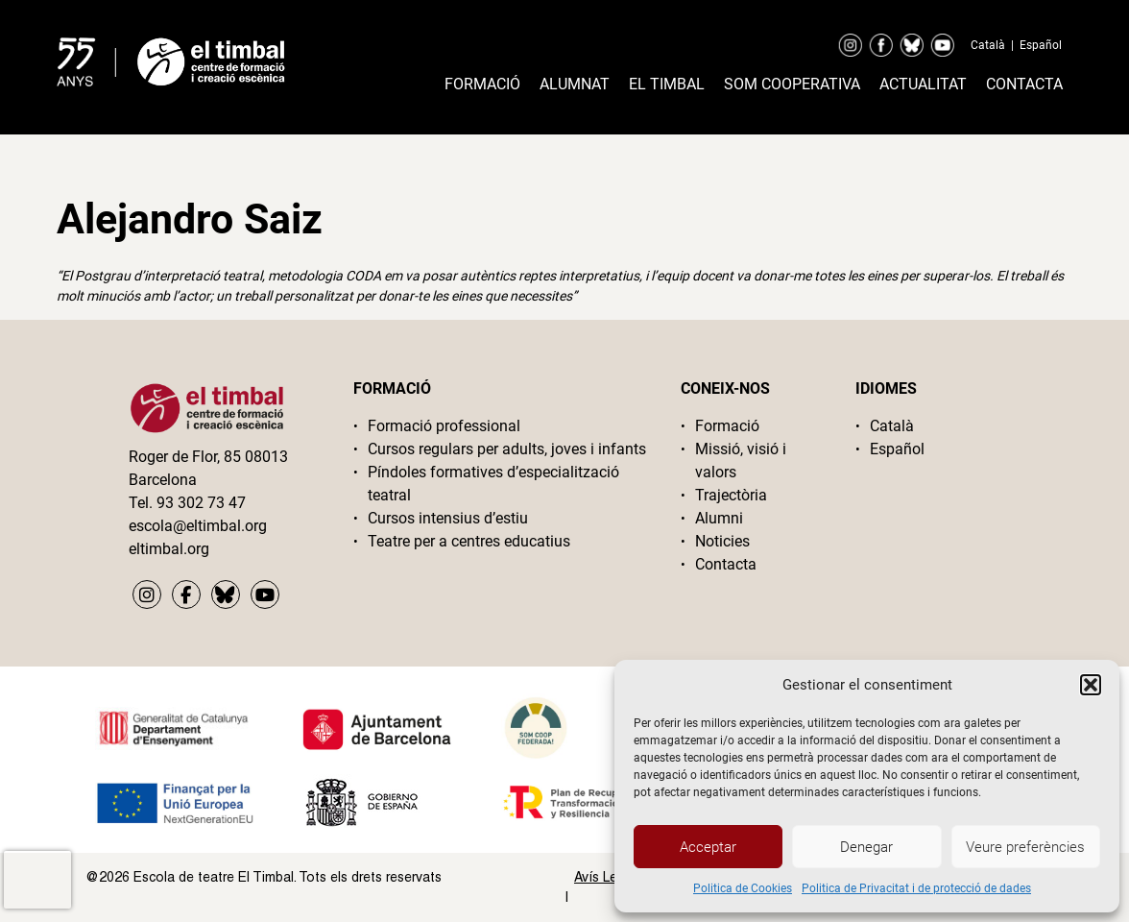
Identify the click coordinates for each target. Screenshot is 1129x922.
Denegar (866, 847)
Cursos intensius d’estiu (448, 518)
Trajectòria (731, 495)
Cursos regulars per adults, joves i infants (507, 449)
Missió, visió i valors (740, 460)
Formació (482, 84)
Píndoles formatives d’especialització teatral (493, 483)
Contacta (1024, 84)
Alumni (719, 518)
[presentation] (37, 880)
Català (988, 45)
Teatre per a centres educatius (469, 541)
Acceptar (708, 847)
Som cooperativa (792, 84)
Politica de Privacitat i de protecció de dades (916, 888)
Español (1041, 45)
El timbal (667, 84)
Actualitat (923, 84)
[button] (1090, 684)
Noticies (722, 541)
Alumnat (575, 84)
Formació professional (444, 426)
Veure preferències (1025, 847)
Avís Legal (605, 877)
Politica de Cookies (742, 888)
